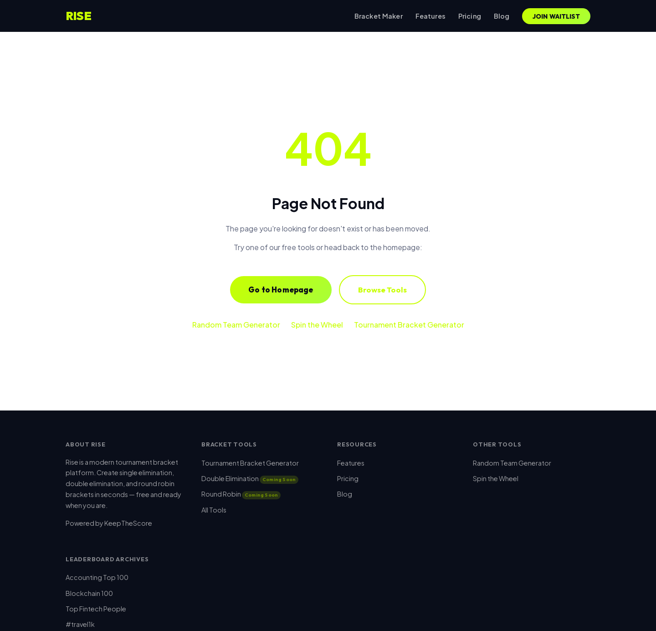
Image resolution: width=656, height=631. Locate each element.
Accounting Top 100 (97, 577)
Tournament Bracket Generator (409, 324)
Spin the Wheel (317, 324)
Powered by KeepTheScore (109, 523)
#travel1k (80, 624)
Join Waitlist (556, 16)
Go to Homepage (280, 289)
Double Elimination (249, 478)
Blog (502, 16)
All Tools (213, 510)
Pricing (469, 16)
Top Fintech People (96, 609)
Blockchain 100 (89, 593)
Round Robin (241, 494)
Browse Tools (382, 289)
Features (430, 16)
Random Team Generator (236, 324)
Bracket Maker (378, 16)
